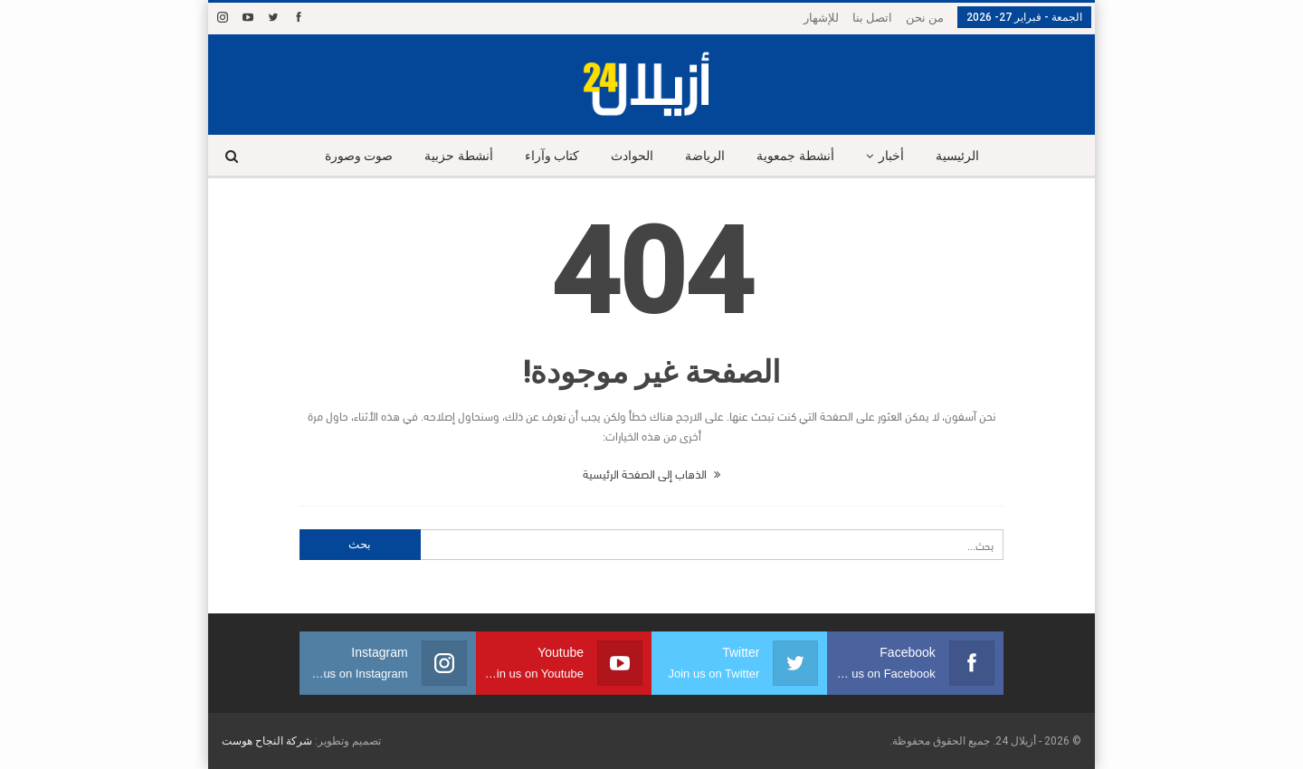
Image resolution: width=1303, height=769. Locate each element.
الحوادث (632, 156)
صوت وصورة (359, 156)
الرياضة (705, 156)
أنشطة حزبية (458, 156)
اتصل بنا (872, 17)
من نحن (925, 17)
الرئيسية (957, 156)
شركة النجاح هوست (267, 741)
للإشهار (821, 17)
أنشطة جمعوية (795, 156)
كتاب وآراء (552, 156)
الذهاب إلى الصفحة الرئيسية (651, 473)
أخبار (891, 156)
